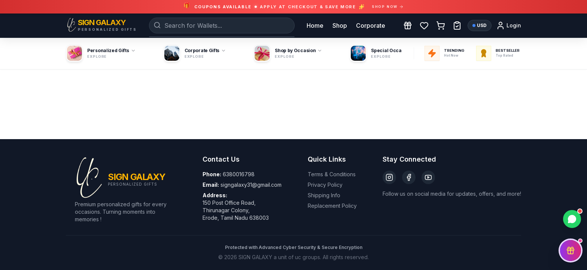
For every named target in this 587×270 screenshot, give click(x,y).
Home (315, 25)
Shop (339, 25)
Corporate (370, 25)
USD (479, 25)
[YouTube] (428, 177)
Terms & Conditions (332, 174)
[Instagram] (389, 177)
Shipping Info (324, 195)
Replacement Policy (332, 205)
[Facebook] (409, 177)
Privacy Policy (325, 185)
